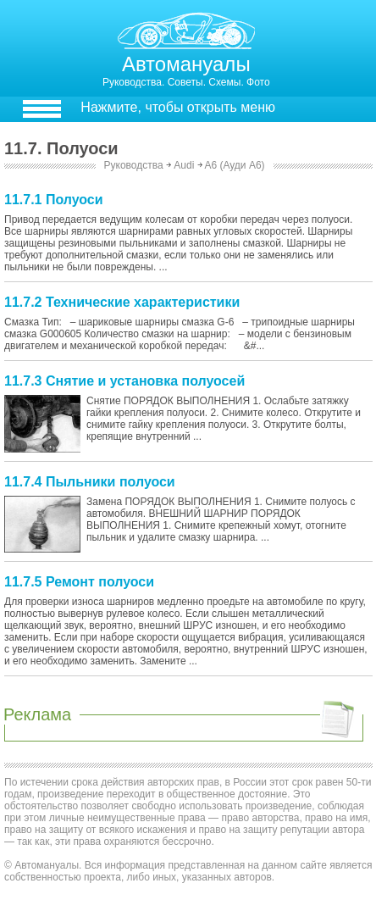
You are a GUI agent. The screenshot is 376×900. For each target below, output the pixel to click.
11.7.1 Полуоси (53, 199)
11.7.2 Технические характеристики (122, 302)
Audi (184, 165)
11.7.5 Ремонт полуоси (79, 582)
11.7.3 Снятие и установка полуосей (124, 381)
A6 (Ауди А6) (234, 165)
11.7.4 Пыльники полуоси (89, 482)
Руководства (133, 165)
